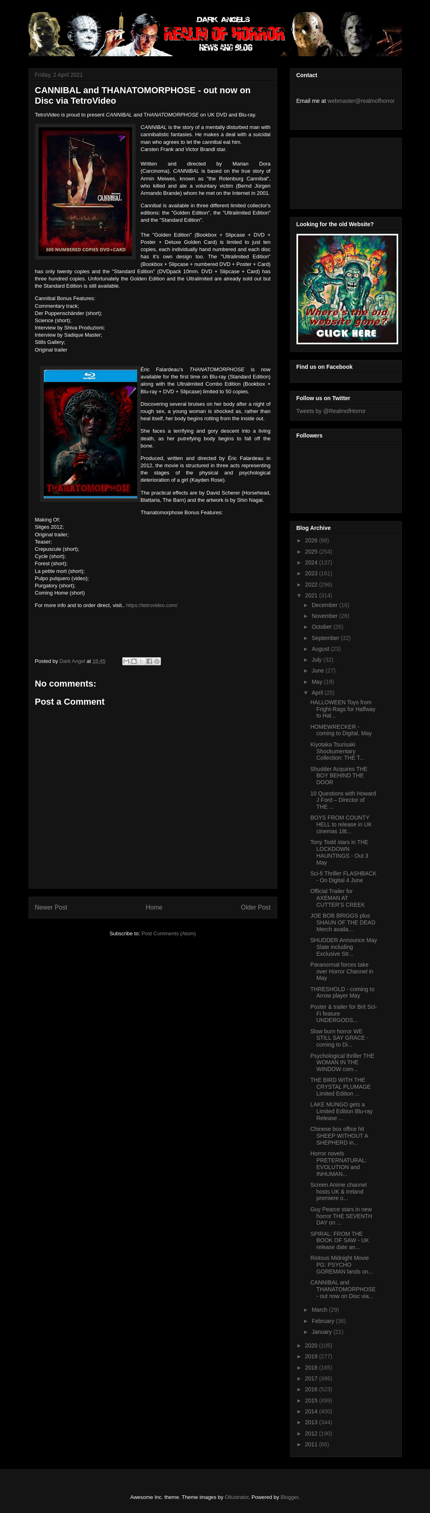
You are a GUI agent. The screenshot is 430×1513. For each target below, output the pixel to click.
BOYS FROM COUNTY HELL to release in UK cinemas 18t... (341, 824)
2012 (312, 1433)
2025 (312, 551)
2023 (312, 573)
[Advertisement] (332, 171)
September (326, 638)
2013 (312, 1422)
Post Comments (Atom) (169, 933)
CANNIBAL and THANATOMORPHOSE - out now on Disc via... (342, 1289)
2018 (312, 1367)
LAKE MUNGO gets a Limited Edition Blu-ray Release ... (341, 1111)
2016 (312, 1389)
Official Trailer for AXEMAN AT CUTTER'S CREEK (337, 898)
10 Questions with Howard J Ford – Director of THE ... (343, 800)
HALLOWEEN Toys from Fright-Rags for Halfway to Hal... (342, 709)
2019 (312, 1356)
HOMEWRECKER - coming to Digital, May (341, 730)
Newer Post (51, 907)
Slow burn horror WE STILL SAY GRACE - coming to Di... (339, 1038)
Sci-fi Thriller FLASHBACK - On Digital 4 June (343, 876)
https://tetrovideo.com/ (151, 605)
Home (154, 907)
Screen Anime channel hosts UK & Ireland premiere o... (338, 1192)
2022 (312, 584)
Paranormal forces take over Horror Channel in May (341, 971)
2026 (312, 540)
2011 (312, 1444)
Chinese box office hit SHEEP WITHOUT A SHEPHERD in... (339, 1136)
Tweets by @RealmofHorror (331, 411)
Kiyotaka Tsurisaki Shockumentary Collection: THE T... (337, 751)
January (322, 1332)
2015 (312, 1400)
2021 (312, 595)
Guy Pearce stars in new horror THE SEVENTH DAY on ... (341, 1216)
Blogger (289, 1497)
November (325, 616)
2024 (312, 562)
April (318, 692)
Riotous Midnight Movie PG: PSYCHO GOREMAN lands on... (341, 1265)
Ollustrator (237, 1497)
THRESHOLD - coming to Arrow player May (342, 992)
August (321, 649)
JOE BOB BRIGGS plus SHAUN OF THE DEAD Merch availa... (342, 922)
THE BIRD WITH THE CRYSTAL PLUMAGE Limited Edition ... (340, 1087)
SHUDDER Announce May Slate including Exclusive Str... (343, 947)
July (317, 659)
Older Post (256, 907)
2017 (312, 1378)
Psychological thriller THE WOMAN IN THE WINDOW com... (342, 1063)
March (320, 1309)
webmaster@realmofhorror (361, 101)
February (324, 1321)
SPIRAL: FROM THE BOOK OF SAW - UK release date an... (339, 1241)
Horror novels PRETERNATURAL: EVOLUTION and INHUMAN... (338, 1163)
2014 (312, 1411)
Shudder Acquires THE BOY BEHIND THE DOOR (338, 776)
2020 (312, 1345)
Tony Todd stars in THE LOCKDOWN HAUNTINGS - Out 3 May (339, 852)
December (325, 605)
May (318, 682)
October (322, 627)
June (318, 670)
